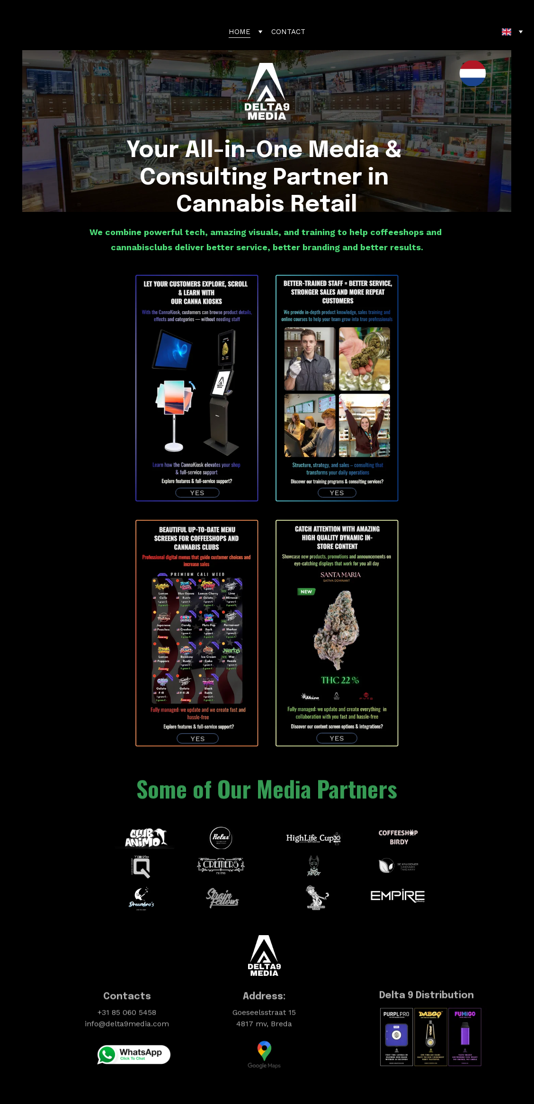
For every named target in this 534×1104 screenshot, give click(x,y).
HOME (239, 31)
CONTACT (288, 31)
